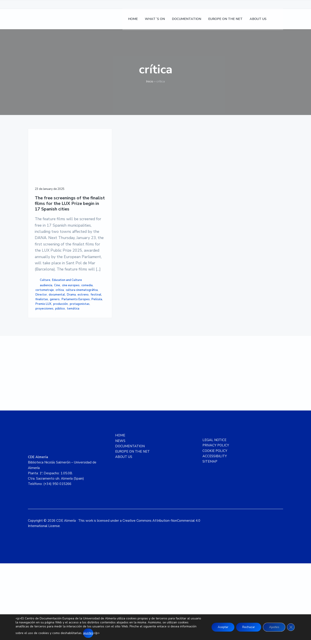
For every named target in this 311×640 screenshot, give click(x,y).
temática (41, 384)
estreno (41, 361)
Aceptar (218, 627)
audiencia (46, 337)
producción (42, 375)
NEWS (120, 517)
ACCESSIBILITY (214, 533)
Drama (71, 356)
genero (40, 365)
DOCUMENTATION (130, 523)
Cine (57, 337)
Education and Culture (50, 332)
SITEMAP (209, 538)
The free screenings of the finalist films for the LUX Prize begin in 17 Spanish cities (55, 192)
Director (41, 356)
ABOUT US (123, 533)
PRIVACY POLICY (215, 522)
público (60, 379)
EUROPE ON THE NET (132, 528)
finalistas (67, 361)
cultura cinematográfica (51, 351)
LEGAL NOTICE (214, 516)
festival (53, 361)
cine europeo (44, 342)
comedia (60, 342)
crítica (60, 347)
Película (40, 370)
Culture (45, 327)
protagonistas (62, 375)
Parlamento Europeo (61, 365)
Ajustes (273, 627)
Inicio (149, 81)
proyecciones (44, 379)
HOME (120, 512)
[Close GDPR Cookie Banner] (291, 627)
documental (57, 356)
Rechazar (246, 627)
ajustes (105, 633)
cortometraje (44, 347)
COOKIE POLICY (214, 527)
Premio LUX (56, 370)
